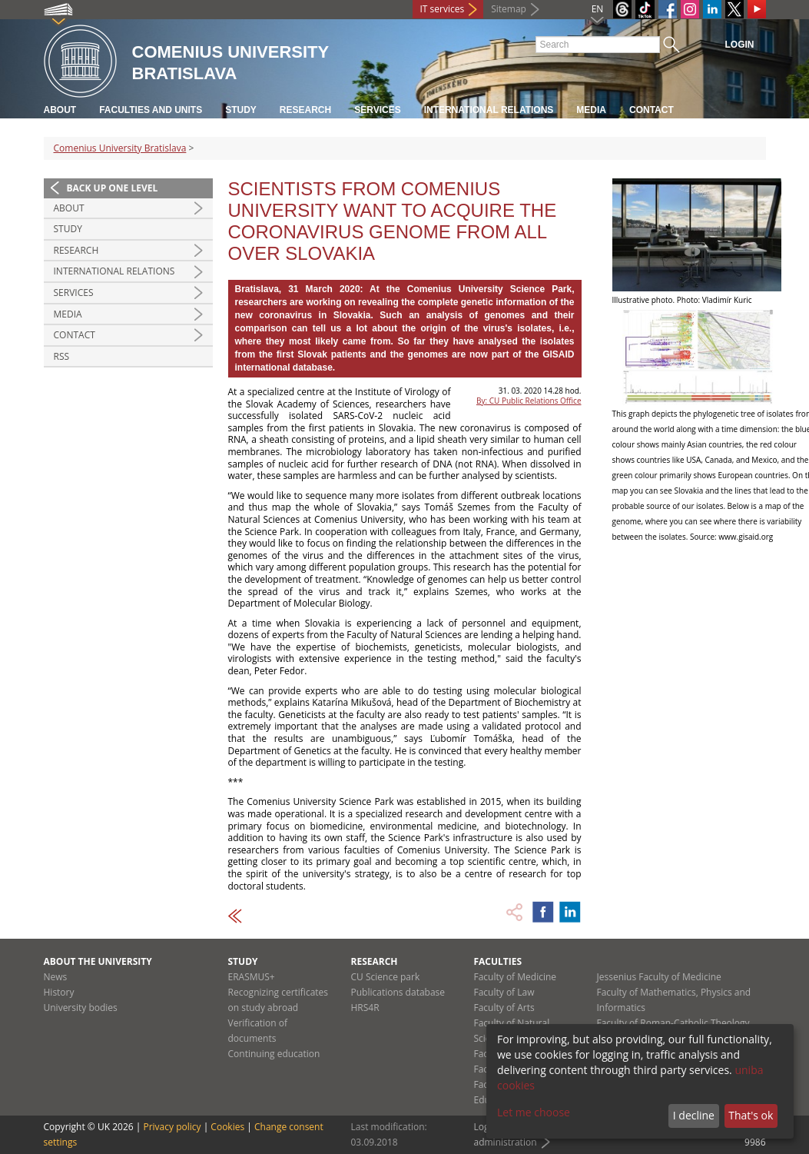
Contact (651, 110)
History (59, 992)
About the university (98, 961)
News (56, 976)
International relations (489, 110)
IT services (442, 8)
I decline (694, 1115)
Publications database (398, 992)
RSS (62, 356)
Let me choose (533, 1112)
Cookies (227, 1126)
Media (591, 110)
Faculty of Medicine (515, 976)
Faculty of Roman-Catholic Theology (673, 1022)
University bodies (81, 1007)
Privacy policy (172, 1126)
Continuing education (274, 1053)
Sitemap (508, 8)
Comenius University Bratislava (120, 148)
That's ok (750, 1115)
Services (377, 110)
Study (241, 110)
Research (305, 110)
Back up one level (112, 188)
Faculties (498, 961)
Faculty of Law (504, 992)
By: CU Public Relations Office (528, 400)
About (60, 110)
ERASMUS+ (251, 976)
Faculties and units (150, 110)
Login (739, 44)
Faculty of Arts (504, 1007)
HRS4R (365, 1007)
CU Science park (385, 976)
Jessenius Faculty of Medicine (659, 976)
